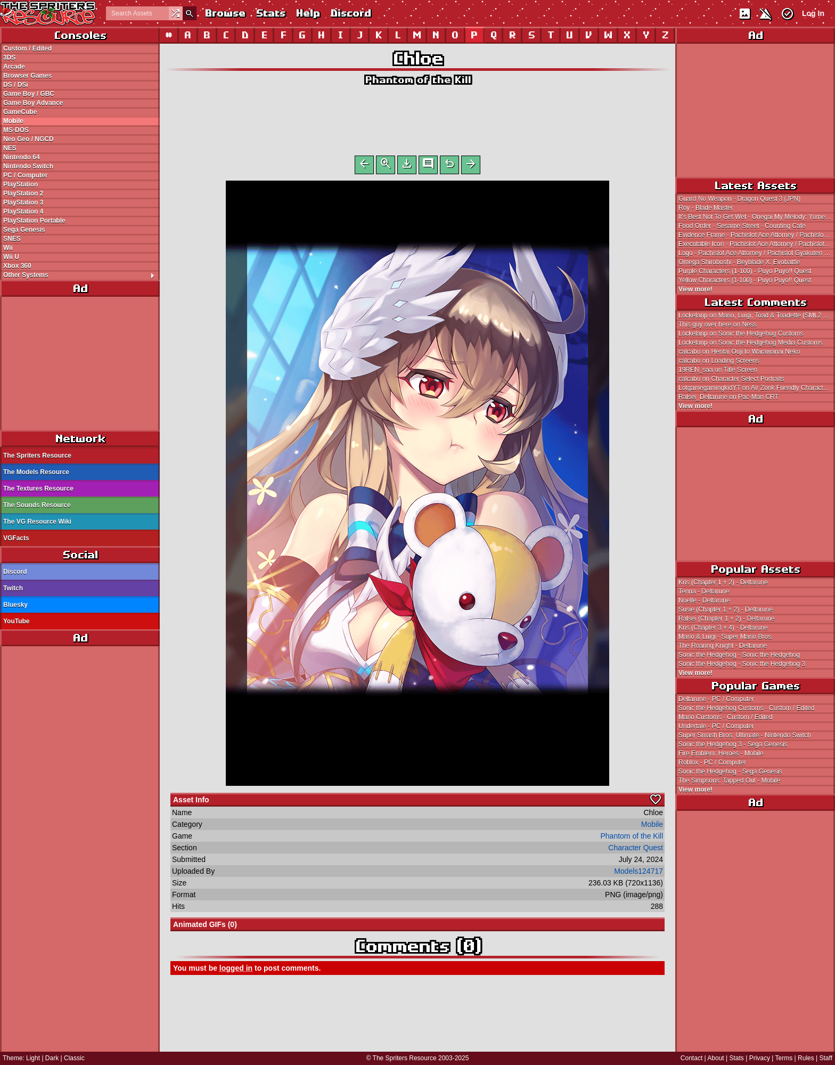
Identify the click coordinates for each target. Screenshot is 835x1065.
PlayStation (20, 184)
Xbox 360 (17, 266)
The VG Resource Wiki (37, 521)
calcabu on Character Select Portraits (731, 379)
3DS (9, 57)
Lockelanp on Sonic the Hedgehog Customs (740, 333)
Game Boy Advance (33, 103)
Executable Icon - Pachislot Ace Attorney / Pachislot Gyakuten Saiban (756, 244)
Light (33, 1058)
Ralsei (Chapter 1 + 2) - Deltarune (726, 618)
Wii (8, 247)
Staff (826, 1058)
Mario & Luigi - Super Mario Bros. (725, 636)
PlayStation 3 (23, 202)
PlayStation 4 (23, 211)
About (715, 1058)
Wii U (11, 257)
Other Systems (81, 275)
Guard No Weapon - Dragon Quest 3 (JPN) (739, 198)
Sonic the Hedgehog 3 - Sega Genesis (733, 744)
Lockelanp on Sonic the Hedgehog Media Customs (750, 342)
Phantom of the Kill (418, 80)
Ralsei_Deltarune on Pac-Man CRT (728, 397)
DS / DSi (15, 84)
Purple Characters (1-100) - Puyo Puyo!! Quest (744, 271)
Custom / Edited (27, 48)
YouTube (16, 621)
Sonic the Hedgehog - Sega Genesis (730, 771)
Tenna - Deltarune (703, 591)
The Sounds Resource (37, 505)
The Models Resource (36, 472)
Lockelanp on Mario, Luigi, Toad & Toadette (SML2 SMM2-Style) (756, 315)
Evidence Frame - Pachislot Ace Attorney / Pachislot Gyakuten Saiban (756, 235)
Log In (813, 13)
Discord (350, 13)
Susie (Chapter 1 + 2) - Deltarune (725, 609)
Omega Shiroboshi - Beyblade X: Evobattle (739, 262)
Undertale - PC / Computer (716, 726)
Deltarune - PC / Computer (716, 699)
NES (10, 148)
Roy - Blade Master (705, 208)
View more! (695, 289)
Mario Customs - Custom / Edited (725, 717)
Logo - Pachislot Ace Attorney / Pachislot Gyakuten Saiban (756, 253)
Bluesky (15, 604)
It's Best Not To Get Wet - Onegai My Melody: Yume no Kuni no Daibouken (756, 217)
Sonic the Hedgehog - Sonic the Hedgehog (739, 654)
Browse (224, 13)
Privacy (759, 1058)
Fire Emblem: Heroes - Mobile (720, 753)
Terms (784, 1058)
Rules (806, 1058)
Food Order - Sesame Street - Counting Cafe (742, 226)
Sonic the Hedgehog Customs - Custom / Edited (746, 708)
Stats (270, 13)
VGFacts (16, 538)
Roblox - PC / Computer (712, 762)
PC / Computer (25, 175)
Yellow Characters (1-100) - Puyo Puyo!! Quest (744, 280)
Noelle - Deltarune (704, 600)
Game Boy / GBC (28, 93)
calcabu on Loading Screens (718, 360)
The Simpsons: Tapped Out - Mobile (729, 780)
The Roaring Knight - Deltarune (722, 645)
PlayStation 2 (23, 193)
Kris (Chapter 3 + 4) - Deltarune (723, 627)
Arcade (14, 66)
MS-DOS (16, 130)
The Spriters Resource (37, 455)
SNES (12, 238)
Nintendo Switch (28, 166)
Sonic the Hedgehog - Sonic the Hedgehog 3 (741, 664)
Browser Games (27, 75)
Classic (74, 1058)
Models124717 (638, 873)
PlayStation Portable (34, 220)
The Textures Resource (38, 488)
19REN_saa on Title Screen (717, 369)
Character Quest (635, 850)
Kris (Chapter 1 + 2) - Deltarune (723, 582)
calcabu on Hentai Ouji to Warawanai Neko (739, 351)
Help (308, 13)
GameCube (20, 112)
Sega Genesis (24, 229)
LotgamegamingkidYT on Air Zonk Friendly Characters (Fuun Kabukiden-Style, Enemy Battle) (756, 388)
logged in (235, 970)
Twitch (13, 588)
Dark (52, 1058)
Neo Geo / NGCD (28, 139)
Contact (691, 1058)
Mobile (13, 121)
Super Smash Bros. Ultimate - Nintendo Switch (744, 735)
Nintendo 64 (21, 157)
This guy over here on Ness (717, 324)
